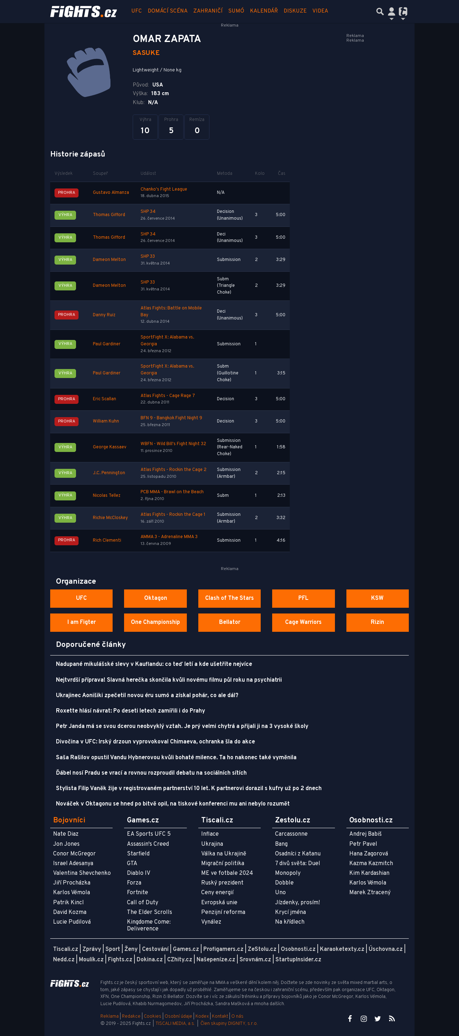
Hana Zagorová (368, 854)
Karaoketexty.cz (342, 949)
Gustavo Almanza (111, 193)
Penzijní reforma (223, 912)
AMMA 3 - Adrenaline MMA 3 (169, 537)
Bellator (229, 622)
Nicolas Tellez (106, 496)
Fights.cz (120, 959)
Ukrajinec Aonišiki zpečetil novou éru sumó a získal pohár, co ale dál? (147, 695)
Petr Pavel (363, 844)
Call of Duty (142, 902)
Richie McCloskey (110, 518)
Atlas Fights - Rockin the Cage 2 (174, 470)
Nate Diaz (66, 834)
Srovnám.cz (255, 959)
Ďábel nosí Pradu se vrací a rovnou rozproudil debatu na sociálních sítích (151, 773)
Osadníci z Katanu (298, 854)
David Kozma (69, 912)
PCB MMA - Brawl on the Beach (172, 492)
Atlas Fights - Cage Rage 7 (168, 396)
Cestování (155, 949)
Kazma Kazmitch (371, 863)
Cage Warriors (303, 622)
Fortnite (137, 892)
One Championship (155, 622)
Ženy (131, 949)
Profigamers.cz (223, 949)
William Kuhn (106, 421)
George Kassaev (109, 447)
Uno (280, 892)
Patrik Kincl (68, 902)
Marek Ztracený (370, 892)
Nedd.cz (64, 959)
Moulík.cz (91, 959)
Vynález (211, 922)
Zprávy (91, 949)
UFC (136, 11)
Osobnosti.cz (298, 949)
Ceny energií (217, 892)
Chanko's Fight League (164, 189)
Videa (320, 11)
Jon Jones (66, 844)
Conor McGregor (74, 854)
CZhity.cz (179, 959)
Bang (281, 844)
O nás (237, 1016)
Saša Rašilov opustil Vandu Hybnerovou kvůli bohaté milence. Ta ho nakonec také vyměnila (176, 757)
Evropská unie (219, 902)
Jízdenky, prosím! (297, 902)
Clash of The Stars (229, 598)
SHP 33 (148, 257)
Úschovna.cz (386, 949)
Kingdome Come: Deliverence (149, 926)
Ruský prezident (222, 883)
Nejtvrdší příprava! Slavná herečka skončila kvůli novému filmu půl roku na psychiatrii (169, 680)
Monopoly (288, 873)
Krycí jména (290, 912)
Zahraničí (208, 11)
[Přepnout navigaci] (391, 11)
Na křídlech (289, 922)
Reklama (109, 1016)
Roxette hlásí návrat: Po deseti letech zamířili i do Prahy (130, 711)
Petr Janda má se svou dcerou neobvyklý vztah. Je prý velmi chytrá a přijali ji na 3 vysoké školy (182, 726)
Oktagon (155, 598)
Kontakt (220, 1016)
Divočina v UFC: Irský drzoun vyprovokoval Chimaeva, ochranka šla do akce (155, 742)
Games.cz (186, 949)
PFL (303, 598)
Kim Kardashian (369, 873)
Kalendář (264, 11)
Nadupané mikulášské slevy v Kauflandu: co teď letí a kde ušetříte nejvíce (154, 664)
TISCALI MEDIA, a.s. (175, 1024)
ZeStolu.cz (262, 949)
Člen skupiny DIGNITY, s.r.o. (229, 1024)
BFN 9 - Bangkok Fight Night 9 (171, 418)
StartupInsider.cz (298, 959)
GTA (132, 863)
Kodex (202, 1016)
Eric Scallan (104, 399)
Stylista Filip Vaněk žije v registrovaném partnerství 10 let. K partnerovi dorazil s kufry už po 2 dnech (189, 788)
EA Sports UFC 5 (149, 834)
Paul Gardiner (106, 344)
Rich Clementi (107, 540)
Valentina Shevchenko (82, 873)
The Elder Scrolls (149, 912)
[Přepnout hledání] (380, 11)
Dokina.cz (150, 959)
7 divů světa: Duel (297, 863)
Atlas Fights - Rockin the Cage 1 (173, 515)
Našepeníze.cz (216, 959)
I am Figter (81, 622)
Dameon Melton (109, 260)
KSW (377, 598)
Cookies (152, 1016)
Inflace (210, 834)
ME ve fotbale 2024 (227, 873)
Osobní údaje (178, 1016)
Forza (134, 883)
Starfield (138, 854)
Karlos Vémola (71, 892)
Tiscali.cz (65, 949)
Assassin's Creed (148, 844)
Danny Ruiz (104, 315)
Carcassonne (291, 834)
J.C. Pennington (109, 473)
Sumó (236, 11)
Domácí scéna (168, 11)
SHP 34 (148, 212)
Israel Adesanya (73, 863)
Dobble (284, 883)
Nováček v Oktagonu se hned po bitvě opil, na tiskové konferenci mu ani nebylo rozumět (173, 804)
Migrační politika (222, 863)
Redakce (131, 1016)
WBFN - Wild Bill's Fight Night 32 (173, 444)
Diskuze (295, 11)
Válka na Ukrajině (223, 854)
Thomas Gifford (109, 215)
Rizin (377, 622)
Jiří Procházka (71, 883)
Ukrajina (212, 844)
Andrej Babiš (365, 834)
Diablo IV (138, 873)
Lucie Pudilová (72, 922)
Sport (112, 949)
